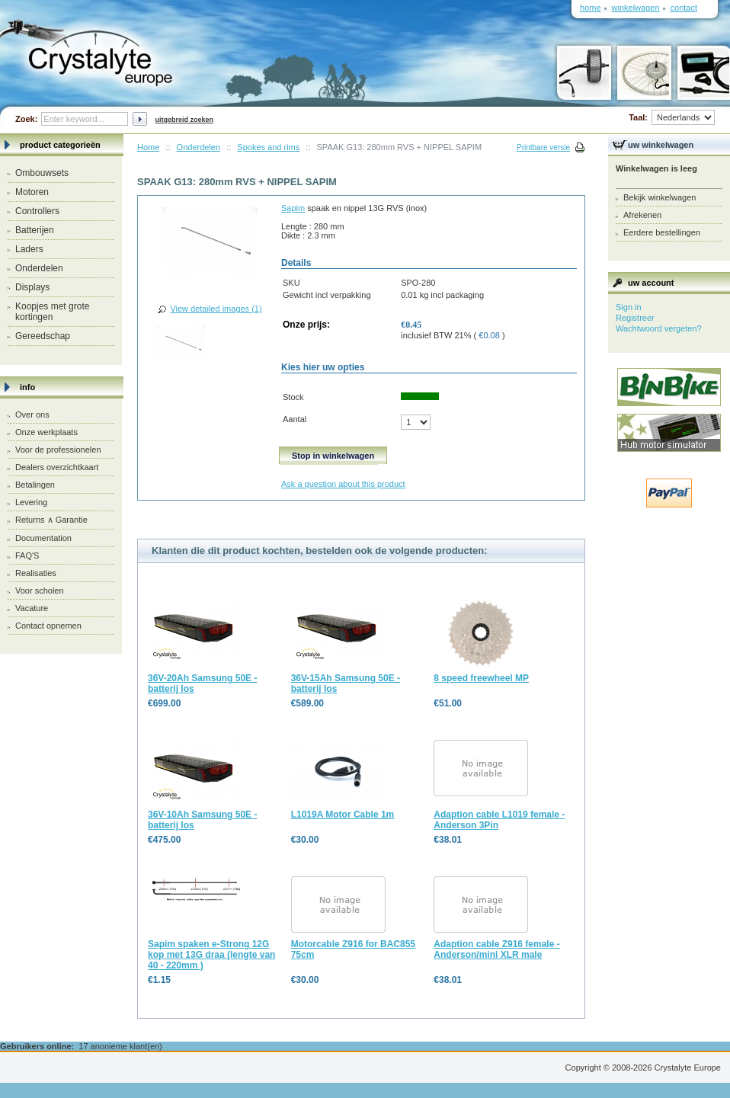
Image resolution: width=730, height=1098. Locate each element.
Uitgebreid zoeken (184, 119)
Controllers (37, 211)
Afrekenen (642, 214)
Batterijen (34, 230)
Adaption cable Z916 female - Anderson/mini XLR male (496, 949)
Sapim (293, 208)
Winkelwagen (636, 7)
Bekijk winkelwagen (659, 197)
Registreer (635, 317)
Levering (31, 502)
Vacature (31, 608)
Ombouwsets (42, 173)
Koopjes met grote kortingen (52, 311)
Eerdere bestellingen (661, 232)
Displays (32, 287)
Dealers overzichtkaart (56, 467)
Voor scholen (39, 590)
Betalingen (35, 484)
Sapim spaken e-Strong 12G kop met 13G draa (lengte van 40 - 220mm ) (211, 955)
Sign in (629, 307)
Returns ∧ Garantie (51, 519)
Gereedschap (42, 336)
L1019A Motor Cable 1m (343, 814)
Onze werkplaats (46, 432)
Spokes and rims (268, 147)
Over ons (32, 414)
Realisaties (35, 573)
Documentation (43, 538)
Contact (684, 7)
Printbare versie (543, 147)
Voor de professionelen (58, 449)
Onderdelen (39, 268)
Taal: (672, 117)
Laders (29, 249)
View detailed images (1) (215, 308)
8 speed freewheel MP (481, 678)
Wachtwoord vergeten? (659, 328)
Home (148, 147)
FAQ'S (27, 555)
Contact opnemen (48, 625)
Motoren (32, 192)
